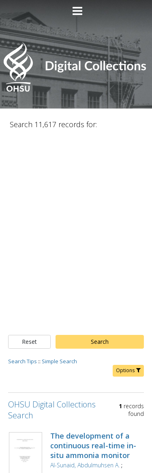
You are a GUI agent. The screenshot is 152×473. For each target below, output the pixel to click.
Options (128, 178)
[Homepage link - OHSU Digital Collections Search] (76, 90)
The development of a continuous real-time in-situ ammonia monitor (93, 253)
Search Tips (22, 169)
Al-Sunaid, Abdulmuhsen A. (85, 273)
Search (100, 149)
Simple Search (59, 169)
